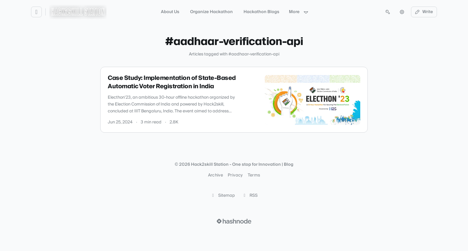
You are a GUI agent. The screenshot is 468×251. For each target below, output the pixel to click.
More (299, 12)
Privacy (235, 175)
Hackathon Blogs (261, 12)
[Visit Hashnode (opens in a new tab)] (234, 221)
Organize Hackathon (211, 12)
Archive (215, 175)
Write (424, 12)
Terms (254, 175)
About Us (170, 12)
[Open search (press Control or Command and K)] (387, 12)
